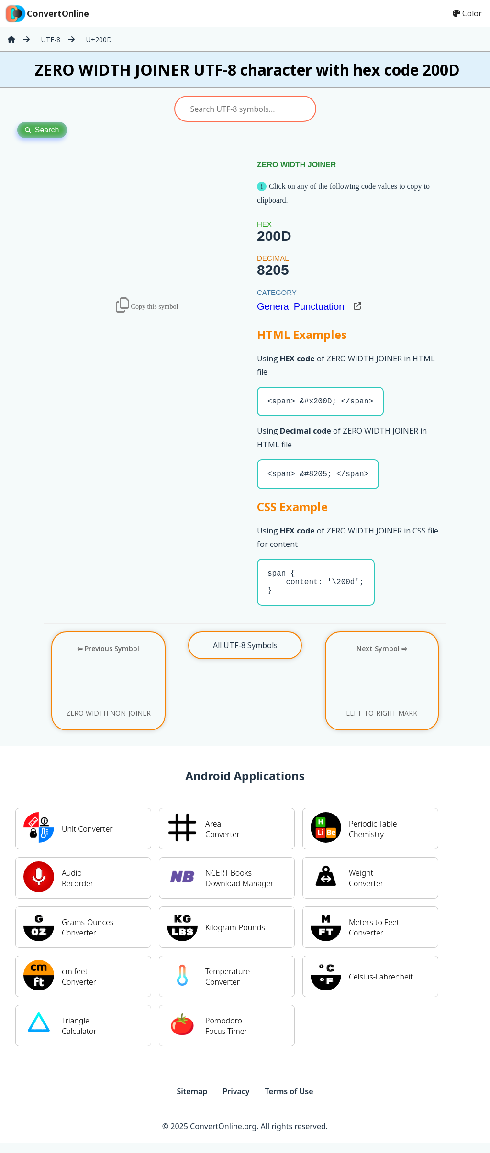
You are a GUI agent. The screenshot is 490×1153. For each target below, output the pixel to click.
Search (42, 130)
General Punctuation (300, 306)
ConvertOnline (46, 13)
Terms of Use (289, 1101)
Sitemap (192, 1101)
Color (467, 13)
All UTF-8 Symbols (245, 655)
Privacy (236, 1101)
